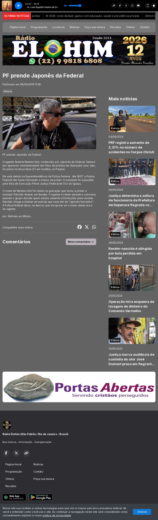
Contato (145, 27)
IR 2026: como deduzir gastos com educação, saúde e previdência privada (103, 15)
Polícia (8, 91)
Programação (39, 27)
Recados (115, 27)
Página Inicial (18, 27)
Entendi (142, 511)
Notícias (75, 27)
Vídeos (130, 27)
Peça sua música (95, 27)
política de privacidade (57, 515)
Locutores (58, 27)
